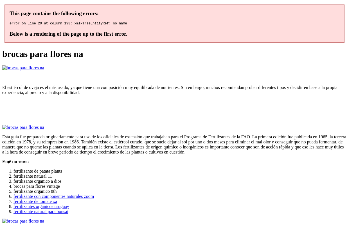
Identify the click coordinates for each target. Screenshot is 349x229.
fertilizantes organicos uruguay (41, 207)
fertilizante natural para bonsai (40, 212)
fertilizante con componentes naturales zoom (53, 197)
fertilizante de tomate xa (35, 202)
